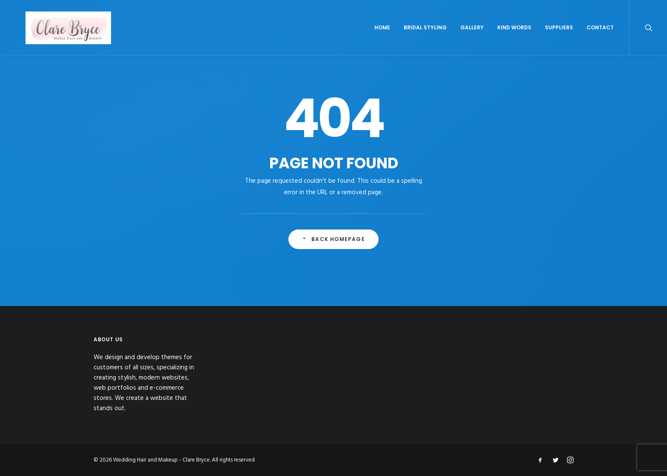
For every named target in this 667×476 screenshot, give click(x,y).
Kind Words (514, 36)
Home (382, 36)
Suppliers (559, 36)
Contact (600, 36)
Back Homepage (333, 251)
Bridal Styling (425, 36)
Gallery (472, 36)
